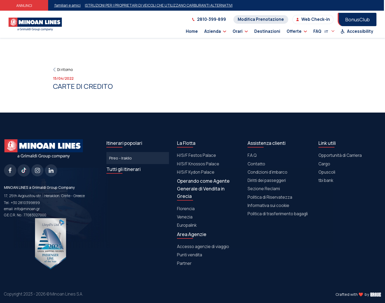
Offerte (297, 31)
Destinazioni (267, 31)
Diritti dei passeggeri (267, 180)
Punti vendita (189, 255)
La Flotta (186, 143)
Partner (184, 263)
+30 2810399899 (25, 202)
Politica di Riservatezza (270, 197)
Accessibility (357, 31)
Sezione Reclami (264, 189)
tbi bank (325, 180)
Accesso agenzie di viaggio (203, 246)
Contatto (256, 164)
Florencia (186, 209)
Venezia (184, 217)
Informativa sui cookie (268, 205)
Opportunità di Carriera (340, 155)
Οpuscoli (326, 172)
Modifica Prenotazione (261, 19)
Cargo (324, 164)
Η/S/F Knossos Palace (198, 164)
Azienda (215, 31)
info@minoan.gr (27, 208)
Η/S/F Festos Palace (196, 155)
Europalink (187, 225)
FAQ (317, 31)
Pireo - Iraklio (120, 158)
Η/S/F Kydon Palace (195, 172)
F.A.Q (252, 155)
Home (192, 31)
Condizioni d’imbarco (267, 172)
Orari (240, 31)
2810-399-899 (209, 19)
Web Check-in (313, 19)
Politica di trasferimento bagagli (278, 214)
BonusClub (357, 19)
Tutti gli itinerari (123, 169)
